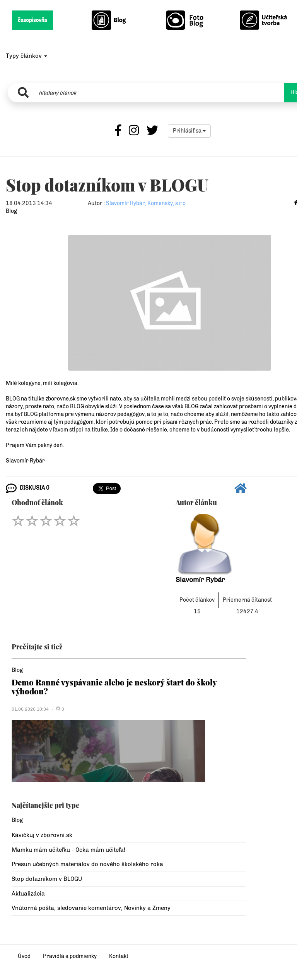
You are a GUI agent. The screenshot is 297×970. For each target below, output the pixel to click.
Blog (11, 211)
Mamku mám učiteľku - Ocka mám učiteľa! (68, 849)
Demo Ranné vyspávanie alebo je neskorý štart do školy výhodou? (114, 686)
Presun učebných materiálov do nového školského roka (87, 864)
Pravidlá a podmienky (70, 956)
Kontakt (118, 956)
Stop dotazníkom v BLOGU (47, 878)
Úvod (24, 956)
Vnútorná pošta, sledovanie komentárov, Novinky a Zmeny (91, 907)
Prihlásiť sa (189, 131)
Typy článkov (26, 55)
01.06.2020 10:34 (30, 709)
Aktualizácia (28, 893)
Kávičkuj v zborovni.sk (42, 835)
